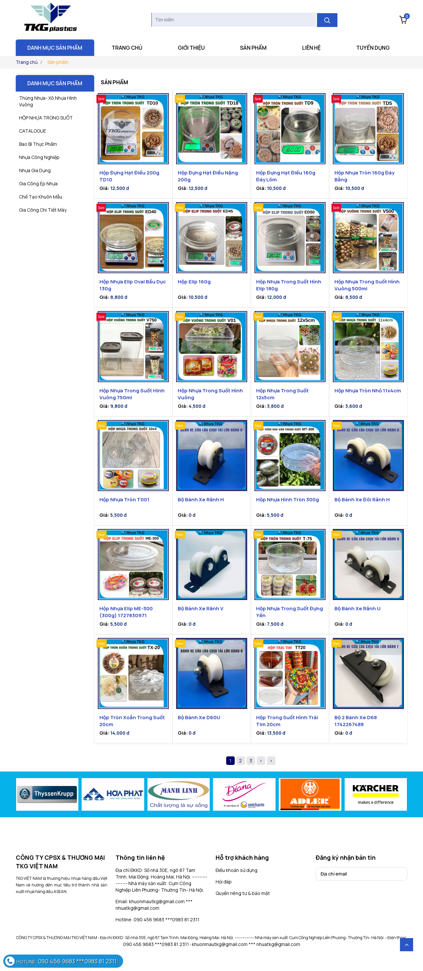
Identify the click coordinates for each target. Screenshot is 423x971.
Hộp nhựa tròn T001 (124, 499)
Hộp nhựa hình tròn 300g (287, 499)
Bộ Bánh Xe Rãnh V (201, 608)
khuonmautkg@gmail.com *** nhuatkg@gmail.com (246, 944)
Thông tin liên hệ (140, 857)
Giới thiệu (191, 47)
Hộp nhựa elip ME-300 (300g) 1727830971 (126, 612)
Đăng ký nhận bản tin (346, 857)
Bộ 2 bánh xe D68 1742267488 (355, 721)
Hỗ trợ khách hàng (242, 857)
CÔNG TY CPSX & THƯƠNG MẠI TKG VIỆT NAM (60, 861)
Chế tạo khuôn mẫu (40, 197)
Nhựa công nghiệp (39, 157)
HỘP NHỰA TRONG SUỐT (46, 118)
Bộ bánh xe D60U (199, 717)
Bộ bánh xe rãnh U (357, 608)
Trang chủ (127, 47)
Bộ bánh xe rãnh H (201, 499)
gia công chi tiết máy (42, 210)
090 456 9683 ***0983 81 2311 (156, 944)
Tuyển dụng (373, 47)
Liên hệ (311, 47)
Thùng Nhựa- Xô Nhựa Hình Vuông (48, 101)
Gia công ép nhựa (38, 183)
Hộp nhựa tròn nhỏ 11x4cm (367, 390)
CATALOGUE (32, 131)
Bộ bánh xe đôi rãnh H (362, 499)
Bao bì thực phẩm (38, 144)
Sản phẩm (253, 47)
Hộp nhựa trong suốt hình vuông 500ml (367, 285)
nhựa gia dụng (35, 170)
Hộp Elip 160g (194, 281)
